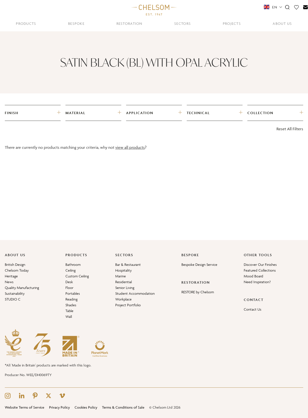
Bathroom (73, 264)
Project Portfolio (128, 305)
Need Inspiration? (257, 282)
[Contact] (305, 7)
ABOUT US (282, 23)
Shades (70, 305)
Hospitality (123, 270)
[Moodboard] (296, 7)
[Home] (154, 10)
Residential (123, 282)
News (9, 282)
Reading (71, 299)
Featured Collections (260, 270)
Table (69, 310)
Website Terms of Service (24, 407)
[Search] (287, 7)
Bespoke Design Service (199, 264)
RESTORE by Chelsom (197, 292)
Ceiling (70, 270)
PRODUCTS (26, 23)
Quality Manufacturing (22, 287)
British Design (15, 264)
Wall (68, 316)
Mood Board (253, 276)
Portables (72, 293)
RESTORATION (129, 23)
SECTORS (182, 23)
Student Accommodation (135, 293)
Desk (69, 282)
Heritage (11, 276)
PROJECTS (232, 23)
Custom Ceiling (77, 276)
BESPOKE (76, 23)
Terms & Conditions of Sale (123, 407)
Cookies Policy (86, 407)
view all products (130, 147)
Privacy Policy (59, 407)
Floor (69, 287)
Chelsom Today (17, 270)
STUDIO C (12, 299)
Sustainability (15, 293)
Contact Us (252, 309)
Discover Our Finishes (260, 264)
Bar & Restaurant (128, 264)
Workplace (123, 299)
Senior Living (124, 287)
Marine (120, 276)
